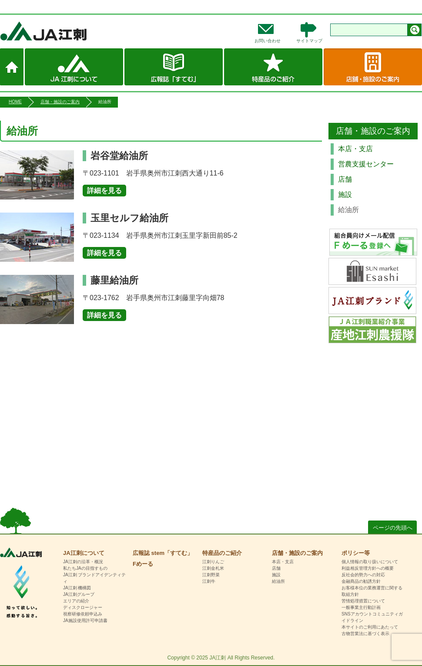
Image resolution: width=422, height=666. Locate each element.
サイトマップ (309, 40)
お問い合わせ (268, 40)
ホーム (11, 66)
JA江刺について (74, 66)
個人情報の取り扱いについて (370, 561)
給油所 (278, 581)
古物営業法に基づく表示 (365, 633)
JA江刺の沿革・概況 (83, 561)
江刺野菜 (211, 574)
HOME (15, 101)
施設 (345, 194)
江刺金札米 (213, 568)
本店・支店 (355, 148)
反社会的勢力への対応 (363, 574)
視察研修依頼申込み (82, 614)
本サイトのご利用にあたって (370, 627)
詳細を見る (104, 190)
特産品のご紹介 (273, 66)
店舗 (345, 179)
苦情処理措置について (363, 600)
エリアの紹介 (76, 600)
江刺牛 (208, 581)
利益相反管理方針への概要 (368, 568)
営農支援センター (366, 164)
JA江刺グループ (78, 594)
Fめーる (143, 564)
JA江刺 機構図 (77, 587)
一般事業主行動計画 (361, 607)
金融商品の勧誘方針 (361, 581)
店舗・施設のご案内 (373, 66)
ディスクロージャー (82, 607)
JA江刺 (72, 31)
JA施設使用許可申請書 (85, 620)
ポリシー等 (356, 553)
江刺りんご (213, 561)
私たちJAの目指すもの (85, 568)
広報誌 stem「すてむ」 (173, 66)
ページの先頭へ (392, 527)
